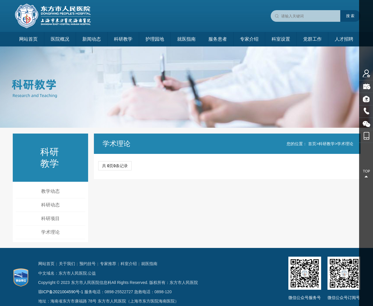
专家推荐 (108, 263)
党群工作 (312, 39)
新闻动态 (91, 39)
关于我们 (67, 263)
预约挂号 (87, 263)
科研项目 (50, 218)
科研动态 (50, 204)
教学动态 (50, 191)
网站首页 (28, 39)
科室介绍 (129, 263)
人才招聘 (344, 39)
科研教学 (123, 39)
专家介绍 (249, 39)
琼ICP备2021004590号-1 (60, 291)
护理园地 (154, 39)
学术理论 (50, 232)
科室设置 (281, 39)
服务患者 (217, 39)
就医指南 (186, 39)
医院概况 (60, 39)
